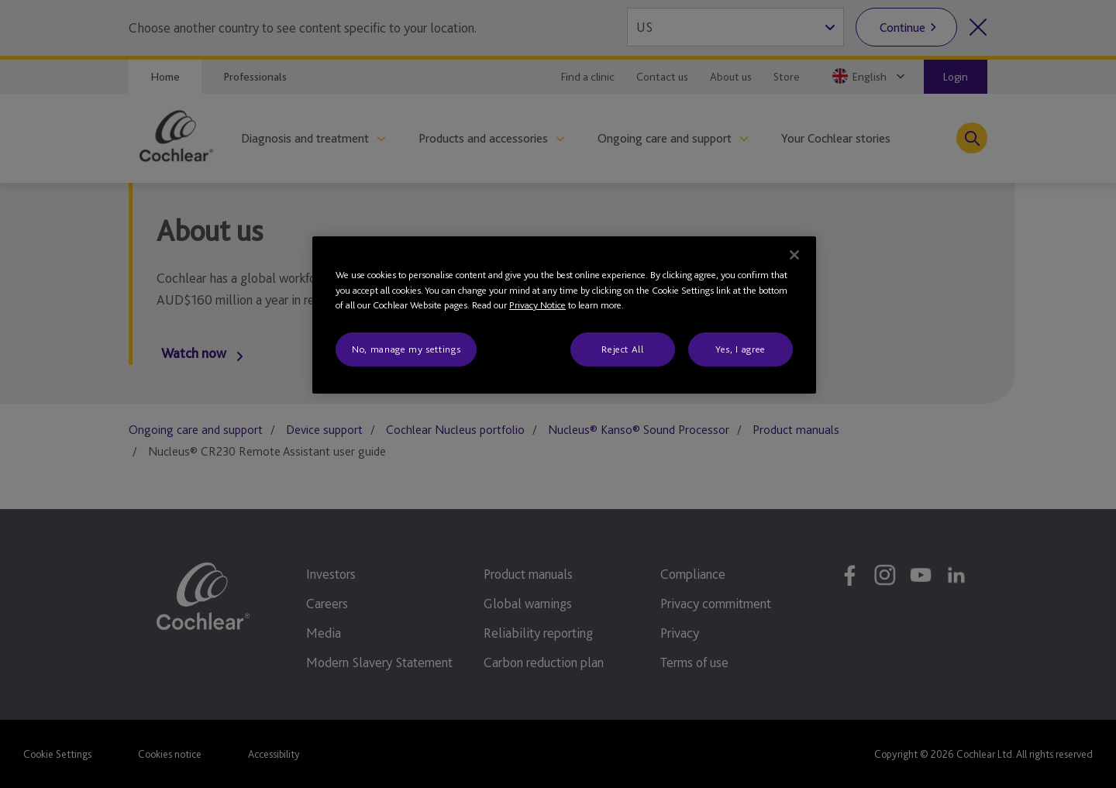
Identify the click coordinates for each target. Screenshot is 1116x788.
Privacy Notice (537, 305)
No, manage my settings (406, 349)
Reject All (622, 349)
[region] (564, 315)
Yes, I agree (740, 349)
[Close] (794, 255)
